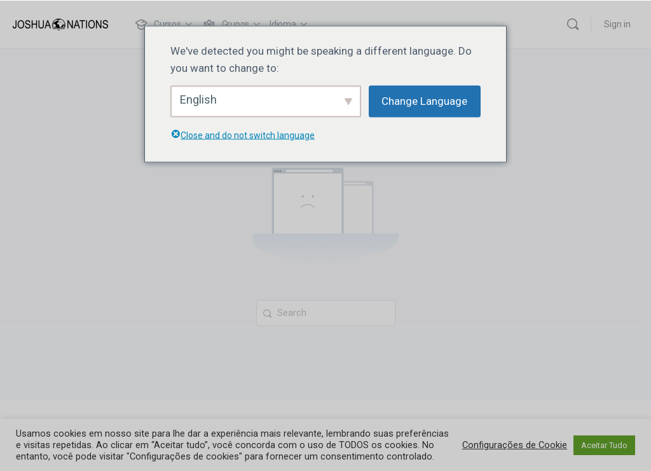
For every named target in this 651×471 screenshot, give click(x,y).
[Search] (573, 24)
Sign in (617, 24)
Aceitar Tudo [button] (604, 445)
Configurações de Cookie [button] (514, 445)
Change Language (424, 101)
